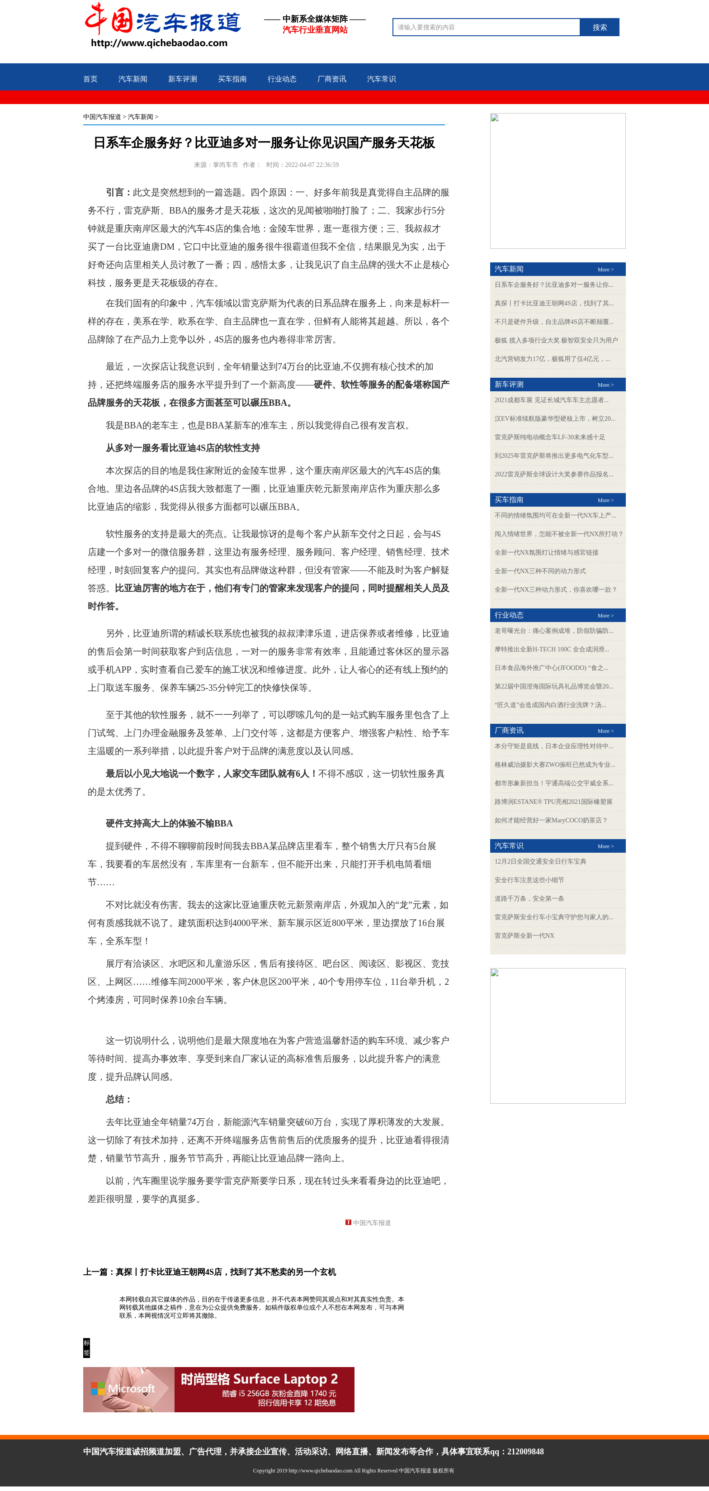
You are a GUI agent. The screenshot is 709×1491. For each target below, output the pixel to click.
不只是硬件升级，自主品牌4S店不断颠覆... (554, 321)
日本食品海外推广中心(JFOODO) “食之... (551, 668)
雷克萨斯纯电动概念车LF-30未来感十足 (550, 437)
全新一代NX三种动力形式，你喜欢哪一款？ (556, 589)
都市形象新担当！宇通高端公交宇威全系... (554, 783)
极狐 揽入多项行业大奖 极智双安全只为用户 (556, 340)
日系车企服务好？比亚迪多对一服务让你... (554, 284)
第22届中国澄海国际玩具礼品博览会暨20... (554, 686)
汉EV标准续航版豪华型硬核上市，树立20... (555, 418)
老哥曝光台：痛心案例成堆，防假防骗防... (554, 630)
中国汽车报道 (102, 117)
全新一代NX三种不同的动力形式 (540, 571)
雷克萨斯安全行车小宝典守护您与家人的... (554, 917)
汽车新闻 (132, 79)
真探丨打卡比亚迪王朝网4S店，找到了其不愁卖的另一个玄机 (226, 1272)
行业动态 (282, 79)
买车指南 (232, 79)
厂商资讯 (331, 79)
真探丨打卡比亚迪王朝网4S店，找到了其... (554, 303)
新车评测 (182, 79)
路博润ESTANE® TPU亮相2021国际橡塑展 (554, 801)
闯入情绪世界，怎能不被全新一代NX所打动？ (559, 534)
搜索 (600, 27)
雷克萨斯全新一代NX (524, 935)
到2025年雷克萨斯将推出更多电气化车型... (554, 455)
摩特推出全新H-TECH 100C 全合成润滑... (552, 649)
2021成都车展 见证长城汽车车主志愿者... (552, 400)
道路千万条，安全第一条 (529, 898)
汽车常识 (381, 79)
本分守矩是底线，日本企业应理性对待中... (554, 746)
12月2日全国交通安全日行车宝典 (540, 861)
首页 (90, 79)
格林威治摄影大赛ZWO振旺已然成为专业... (555, 764)
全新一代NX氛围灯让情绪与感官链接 (547, 552)
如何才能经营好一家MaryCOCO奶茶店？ (551, 820)
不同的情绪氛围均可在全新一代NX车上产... (555, 515)
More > (606, 269)
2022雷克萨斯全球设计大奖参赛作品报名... (554, 474)
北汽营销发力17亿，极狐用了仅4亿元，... (552, 359)
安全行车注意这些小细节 (529, 880)
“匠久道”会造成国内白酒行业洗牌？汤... (550, 705)
